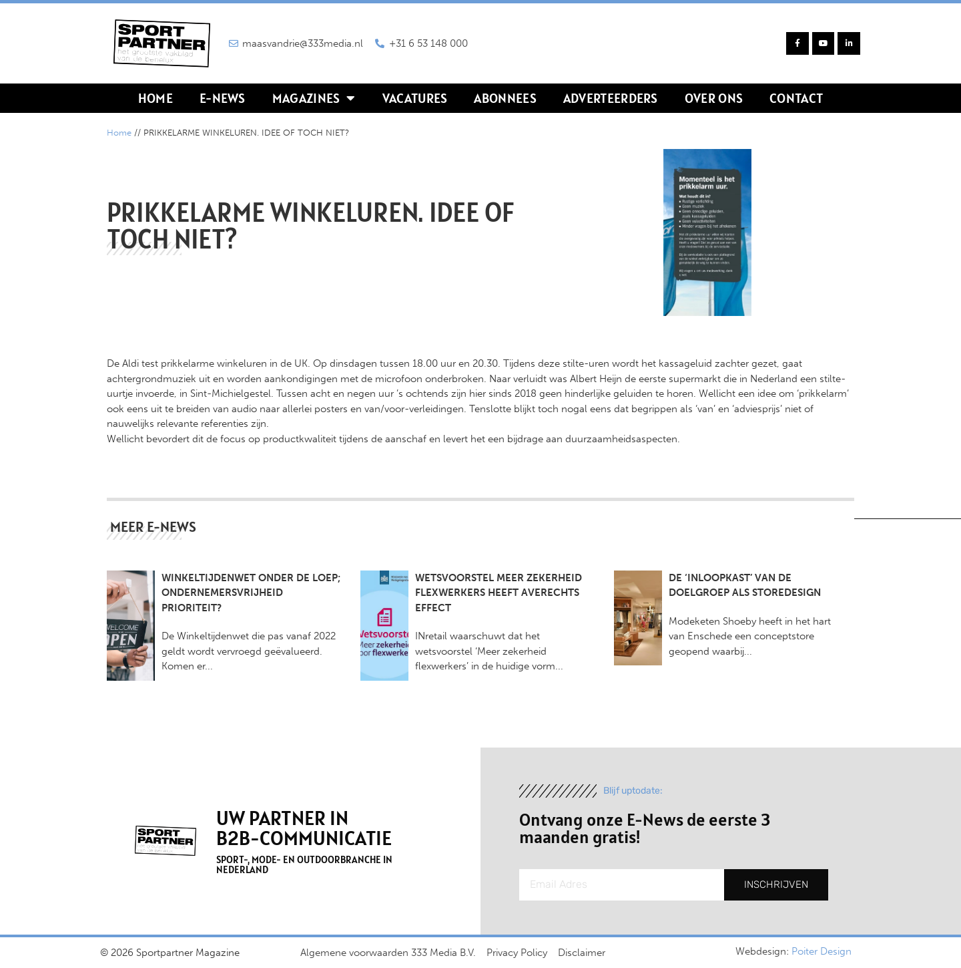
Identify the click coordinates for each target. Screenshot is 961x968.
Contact (796, 98)
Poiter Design (821, 951)
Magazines (314, 98)
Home (155, 98)
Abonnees (505, 98)
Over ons (714, 98)
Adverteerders (610, 98)
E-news (223, 98)
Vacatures (415, 98)
